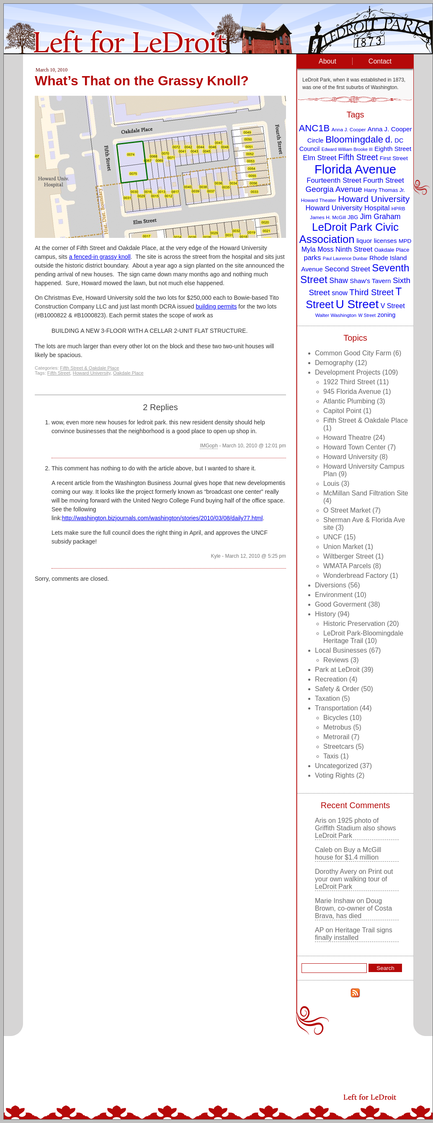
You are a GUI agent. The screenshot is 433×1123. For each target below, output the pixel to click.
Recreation (331, 679)
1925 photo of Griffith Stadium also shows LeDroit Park (355, 828)
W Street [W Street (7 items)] (367, 315)
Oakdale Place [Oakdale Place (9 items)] (391, 250)
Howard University (92, 372)
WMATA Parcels (347, 565)
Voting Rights (334, 775)
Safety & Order (337, 688)
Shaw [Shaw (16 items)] (338, 280)
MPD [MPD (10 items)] (405, 241)
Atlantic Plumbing (349, 401)
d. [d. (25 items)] (389, 139)
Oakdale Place (128, 372)
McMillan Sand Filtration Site (365, 493)
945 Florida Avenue (352, 391)
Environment (334, 594)
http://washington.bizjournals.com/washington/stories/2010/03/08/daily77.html (162, 518)
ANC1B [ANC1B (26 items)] (314, 128)
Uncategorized (336, 765)
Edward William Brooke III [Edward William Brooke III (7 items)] (347, 149)
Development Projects (348, 372)
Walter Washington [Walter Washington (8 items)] (335, 315)
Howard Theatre (347, 437)
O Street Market (347, 510)
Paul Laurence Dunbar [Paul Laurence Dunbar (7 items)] (345, 258)
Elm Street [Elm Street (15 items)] (319, 157)
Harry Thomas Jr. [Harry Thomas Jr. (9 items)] (384, 190)
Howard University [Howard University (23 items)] (374, 199)
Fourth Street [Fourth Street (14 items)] (383, 180)
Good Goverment (340, 604)
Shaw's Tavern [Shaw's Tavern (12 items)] (370, 280)
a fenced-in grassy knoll (100, 256)
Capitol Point (342, 410)
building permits (216, 306)
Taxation (327, 698)
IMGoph (209, 446)
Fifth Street (58, 372)
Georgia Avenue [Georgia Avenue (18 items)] (334, 189)
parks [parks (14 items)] (312, 258)
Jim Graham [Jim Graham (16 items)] (380, 216)
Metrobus (337, 727)
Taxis (330, 756)
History (325, 614)
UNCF (332, 537)
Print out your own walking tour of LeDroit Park (354, 879)
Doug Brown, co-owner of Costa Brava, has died (353, 908)
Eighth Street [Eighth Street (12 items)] (392, 148)
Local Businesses (341, 650)
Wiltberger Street (348, 556)
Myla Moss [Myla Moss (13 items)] (318, 249)
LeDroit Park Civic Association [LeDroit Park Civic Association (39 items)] (348, 233)
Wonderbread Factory (355, 575)
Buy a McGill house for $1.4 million (348, 853)
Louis (331, 483)
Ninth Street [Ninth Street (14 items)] (353, 249)
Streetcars (338, 746)
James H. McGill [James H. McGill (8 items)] (328, 217)
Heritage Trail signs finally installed (353, 933)
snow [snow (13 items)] (340, 292)
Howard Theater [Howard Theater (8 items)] (318, 200)
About (327, 61)
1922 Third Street (349, 381)
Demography (334, 362)
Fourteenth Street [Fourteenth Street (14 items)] (334, 180)
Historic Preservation (354, 623)
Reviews (335, 660)
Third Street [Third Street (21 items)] (371, 292)
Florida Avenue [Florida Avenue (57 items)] (355, 169)
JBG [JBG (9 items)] (353, 217)
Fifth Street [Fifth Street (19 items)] (358, 157)
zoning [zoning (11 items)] (386, 314)
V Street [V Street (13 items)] (393, 305)
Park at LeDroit (337, 669)
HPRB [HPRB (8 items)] (398, 208)
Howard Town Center (354, 447)
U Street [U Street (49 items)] (357, 304)
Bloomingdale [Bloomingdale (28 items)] (354, 139)
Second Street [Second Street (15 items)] (347, 269)
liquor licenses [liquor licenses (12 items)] (376, 240)
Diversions (330, 585)
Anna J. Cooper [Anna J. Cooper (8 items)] (349, 129)
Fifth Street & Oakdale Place (89, 367)
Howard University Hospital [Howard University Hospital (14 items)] (348, 208)
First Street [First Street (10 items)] (394, 158)
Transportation (336, 708)
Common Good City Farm (353, 353)
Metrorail (336, 736)
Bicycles (335, 717)
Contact (380, 61)
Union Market (343, 546)
